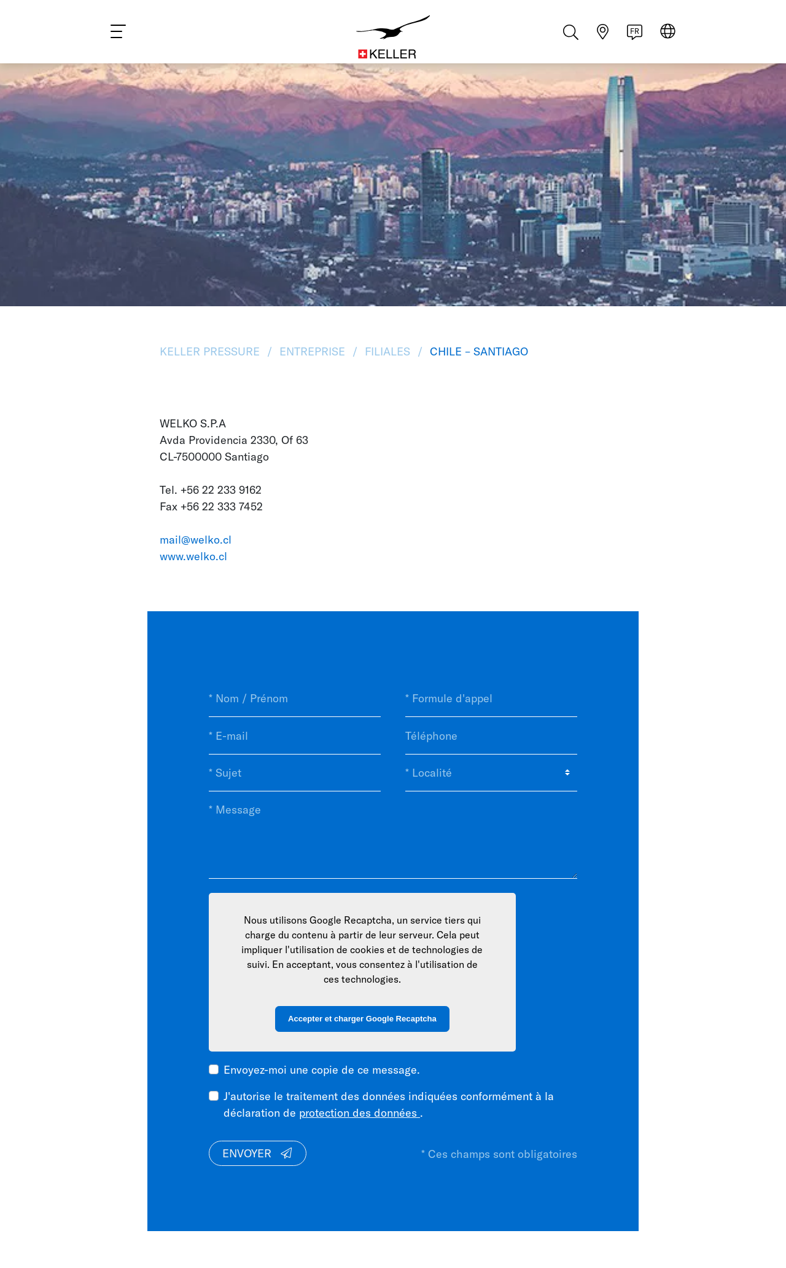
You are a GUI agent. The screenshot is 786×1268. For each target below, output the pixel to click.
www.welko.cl (193, 556)
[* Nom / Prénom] (295, 698)
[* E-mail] (295, 735)
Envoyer (258, 1153)
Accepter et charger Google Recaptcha (362, 1018)
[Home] (393, 36)
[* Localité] (491, 773)
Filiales (387, 351)
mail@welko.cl (196, 540)
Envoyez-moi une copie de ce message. (322, 1070)
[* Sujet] (295, 773)
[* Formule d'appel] (491, 698)
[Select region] (667, 38)
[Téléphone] (491, 735)
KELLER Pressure (211, 351)
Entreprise (312, 351)
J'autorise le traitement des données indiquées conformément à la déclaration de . (389, 1104)
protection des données (359, 1113)
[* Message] (393, 834)
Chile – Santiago (477, 351)
